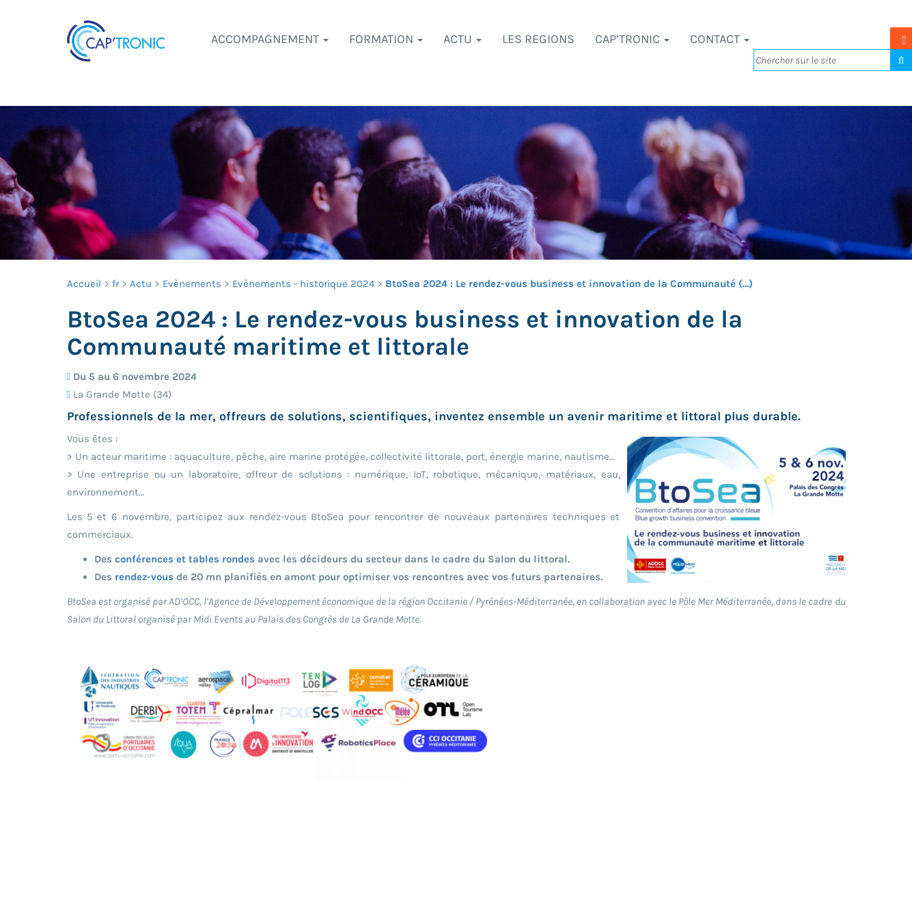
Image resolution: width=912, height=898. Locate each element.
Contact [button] (719, 38)
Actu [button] (462, 38)
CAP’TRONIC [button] (632, 38)
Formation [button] (386, 38)
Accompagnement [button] (270, 38)
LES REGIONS (538, 38)
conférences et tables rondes (185, 559)
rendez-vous (144, 577)
